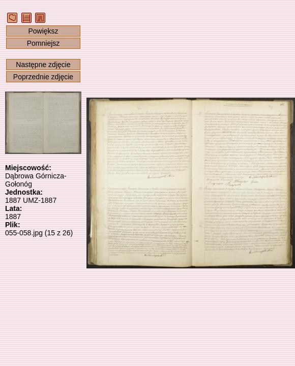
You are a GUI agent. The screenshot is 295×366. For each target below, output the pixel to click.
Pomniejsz (43, 43)
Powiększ (43, 31)
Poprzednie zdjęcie (43, 77)
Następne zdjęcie (43, 64)
